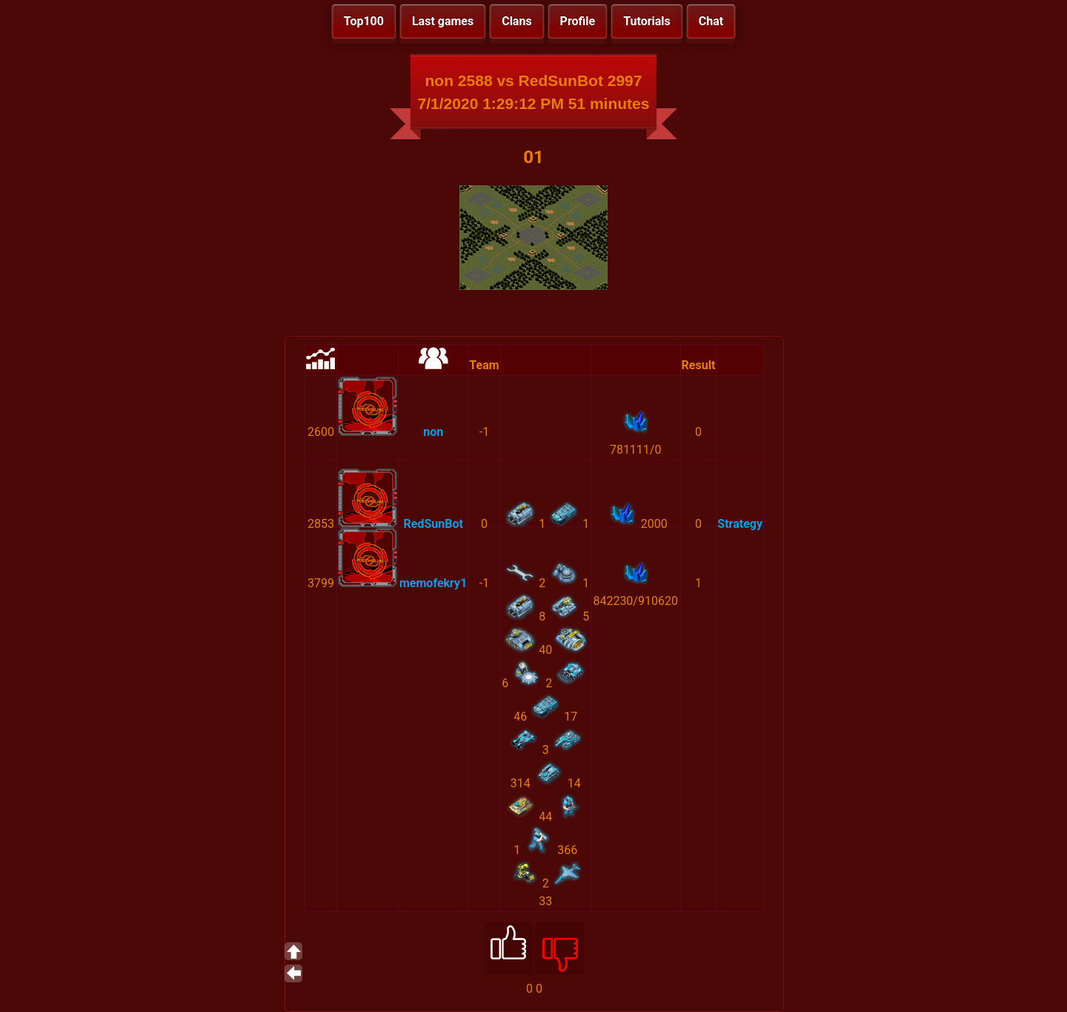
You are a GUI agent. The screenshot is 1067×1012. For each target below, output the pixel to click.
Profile (578, 21)
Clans (516, 21)
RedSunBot (433, 524)
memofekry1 (433, 583)
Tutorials (647, 21)
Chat (711, 21)
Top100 (364, 21)
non (433, 432)
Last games (442, 21)
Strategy (739, 524)
